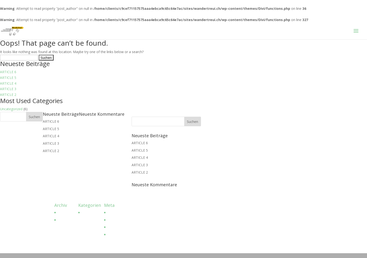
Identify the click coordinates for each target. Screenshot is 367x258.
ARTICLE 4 (8, 83)
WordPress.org (118, 234)
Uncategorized (11, 109)
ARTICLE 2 (8, 94)
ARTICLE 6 (8, 72)
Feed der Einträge (121, 220)
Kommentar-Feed (121, 227)
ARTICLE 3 (8, 89)
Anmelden (115, 212)
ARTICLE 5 (8, 77)
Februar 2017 (68, 220)
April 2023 (65, 212)
